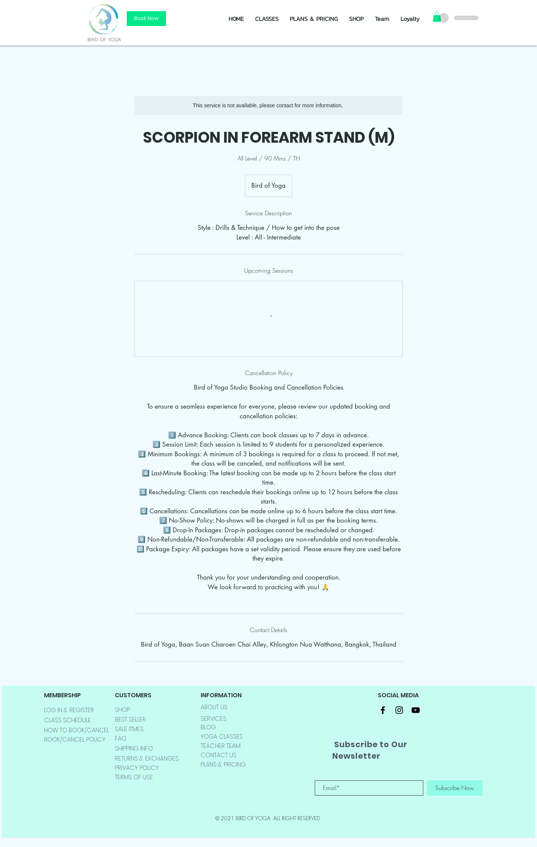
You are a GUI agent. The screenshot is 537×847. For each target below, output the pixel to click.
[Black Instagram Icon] (399, 710)
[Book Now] (146, 18)
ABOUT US (214, 707)
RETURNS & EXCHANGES (147, 758)
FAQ (120, 738)
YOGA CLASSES (222, 736)
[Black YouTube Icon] (416, 710)
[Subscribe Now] (455, 788)
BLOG (208, 727)
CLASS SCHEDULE (67, 720)
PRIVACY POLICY (137, 768)
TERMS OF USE (134, 777)
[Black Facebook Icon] (383, 710)
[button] (356, 19)
